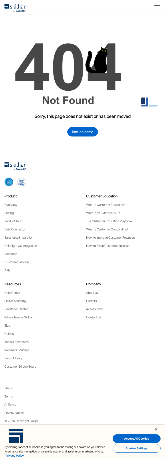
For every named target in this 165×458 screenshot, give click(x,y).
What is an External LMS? (103, 213)
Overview (10, 205)
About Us (92, 292)
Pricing (9, 213)
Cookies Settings (136, 448)
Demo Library (13, 358)
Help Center (12, 292)
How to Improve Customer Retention (110, 237)
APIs (7, 270)
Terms (8, 396)
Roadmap (10, 254)
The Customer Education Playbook (109, 221)
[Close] (156, 429)
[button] (156, 7)
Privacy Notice (14, 413)
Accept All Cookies (136, 438)
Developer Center (16, 309)
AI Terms (10, 404)
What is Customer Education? (105, 205)
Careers (91, 301)
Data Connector (15, 229)
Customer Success (17, 262)
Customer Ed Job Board (20, 366)
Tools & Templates (16, 342)
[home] (15, 7)
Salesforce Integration (19, 237)
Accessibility (94, 309)
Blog (7, 325)
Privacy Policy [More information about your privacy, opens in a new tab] (15, 455)
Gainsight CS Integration (20, 246)
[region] (82, 441)
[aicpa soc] (8, 181)
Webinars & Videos (17, 350)
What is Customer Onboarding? (107, 229)
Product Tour (13, 221)
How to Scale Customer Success (107, 246)
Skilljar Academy (15, 301)
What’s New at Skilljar (18, 317)
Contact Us (93, 317)
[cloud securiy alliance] (21, 181)
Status (8, 388)
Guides (9, 333)
